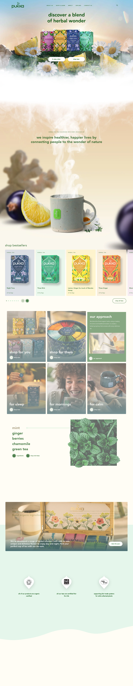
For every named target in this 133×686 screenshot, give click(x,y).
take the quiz (115, 547)
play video (56, 59)
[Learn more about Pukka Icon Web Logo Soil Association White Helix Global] (29, 584)
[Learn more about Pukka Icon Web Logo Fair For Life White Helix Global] (66, 584)
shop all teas (119, 304)
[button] (6, 303)
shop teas (76, 59)
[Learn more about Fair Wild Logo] (104, 584)
